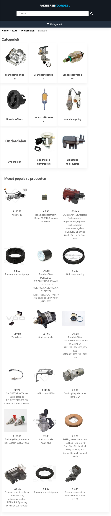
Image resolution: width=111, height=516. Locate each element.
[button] (55, 24)
